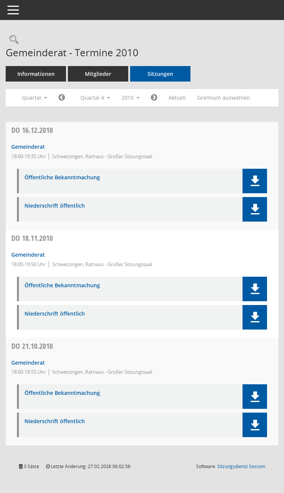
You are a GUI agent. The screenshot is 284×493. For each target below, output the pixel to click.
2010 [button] (130, 97)
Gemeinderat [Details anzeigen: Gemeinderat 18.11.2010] (28, 254)
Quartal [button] (34, 97)
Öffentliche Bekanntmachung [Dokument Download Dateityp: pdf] (62, 177)
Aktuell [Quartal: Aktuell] (177, 97)
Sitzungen (160, 73)
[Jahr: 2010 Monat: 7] (62, 98)
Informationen (36, 73)
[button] (255, 181)
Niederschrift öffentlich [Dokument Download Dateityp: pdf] (55, 206)
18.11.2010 (32, 238)
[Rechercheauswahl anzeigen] (12, 40)
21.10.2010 (32, 346)
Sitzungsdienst (241, 466)
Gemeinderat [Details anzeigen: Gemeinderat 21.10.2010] (28, 362)
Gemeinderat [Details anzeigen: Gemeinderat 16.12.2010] (28, 146)
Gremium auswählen (223, 97)
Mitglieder (98, 73)
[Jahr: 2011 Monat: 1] (154, 98)
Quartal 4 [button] (95, 97)
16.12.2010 (32, 130)
